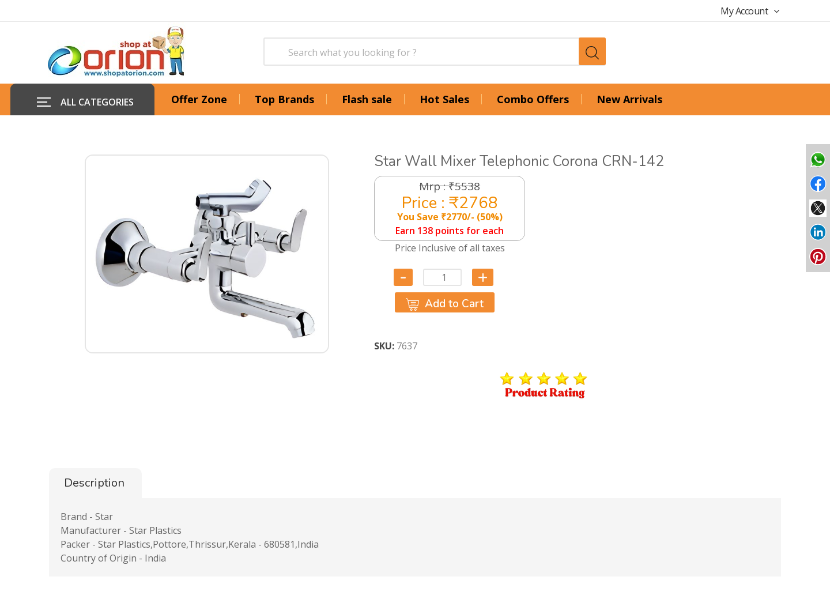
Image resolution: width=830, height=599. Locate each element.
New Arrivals (629, 99)
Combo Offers (533, 99)
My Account (749, 11)
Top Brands (284, 99)
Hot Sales (444, 99)
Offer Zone (199, 99)
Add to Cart (445, 303)
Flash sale (367, 99)
